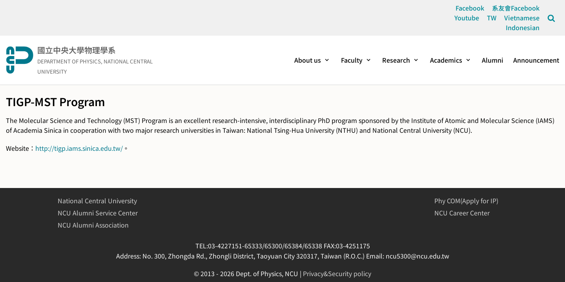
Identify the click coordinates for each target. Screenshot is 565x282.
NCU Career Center (462, 212)
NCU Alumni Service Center (98, 212)
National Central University (97, 200)
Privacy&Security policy (337, 273)
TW (491, 17)
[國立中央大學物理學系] (94, 60)
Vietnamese (521, 17)
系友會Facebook (515, 8)
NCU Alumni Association (93, 225)
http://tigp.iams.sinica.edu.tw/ (79, 148)
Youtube (466, 17)
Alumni (492, 60)
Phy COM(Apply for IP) (466, 200)
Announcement (536, 60)
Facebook (470, 8)
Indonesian (522, 27)
